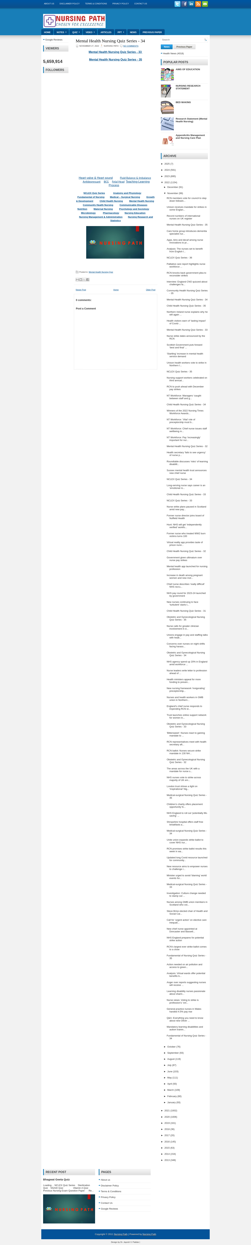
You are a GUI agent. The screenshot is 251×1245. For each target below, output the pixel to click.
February (172, 1096)
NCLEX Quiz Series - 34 (179, 479)
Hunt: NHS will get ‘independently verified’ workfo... (184, 526)
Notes (63, 31)
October (171, 1046)
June (170, 1071)
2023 (167, 176)
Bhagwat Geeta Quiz (56, 1179)
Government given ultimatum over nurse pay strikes (184, 559)
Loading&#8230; (115, 116)
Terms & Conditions (96, 4)
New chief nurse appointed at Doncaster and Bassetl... (182, 930)
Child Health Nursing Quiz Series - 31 (186, 610)
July (169, 1065)
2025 (167, 163)
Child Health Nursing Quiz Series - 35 (186, 305)
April (170, 1083)
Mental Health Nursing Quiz (101, 272)
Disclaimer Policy (70, 4)
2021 (167, 1110)
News (133, 32)
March (171, 1090)
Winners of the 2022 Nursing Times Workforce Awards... (185, 412)
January (171, 1102)
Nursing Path (120, 1234)
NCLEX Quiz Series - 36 (179, 257)
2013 (167, 1160)
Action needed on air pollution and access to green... (184, 965)
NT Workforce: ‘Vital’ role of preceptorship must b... (181, 421)
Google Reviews (53, 39)
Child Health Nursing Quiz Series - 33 (186, 494)
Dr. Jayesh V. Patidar (129, 1242)
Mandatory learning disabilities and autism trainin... (185, 1028)
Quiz (77, 31)
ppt (122, 31)
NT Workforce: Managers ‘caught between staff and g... (184, 397)
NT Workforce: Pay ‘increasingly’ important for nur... (183, 438)
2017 (167, 1135)
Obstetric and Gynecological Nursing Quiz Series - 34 (186, 654)
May (169, 1077)
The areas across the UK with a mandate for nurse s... (183, 770)
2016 (167, 1141)
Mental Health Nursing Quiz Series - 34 (110, 41)
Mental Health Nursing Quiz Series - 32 (187, 446)
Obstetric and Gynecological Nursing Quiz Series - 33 (186, 725)
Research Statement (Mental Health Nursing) (191, 120)
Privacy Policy (120, 4)
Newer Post (81, 290)
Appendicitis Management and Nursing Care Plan (190, 136)
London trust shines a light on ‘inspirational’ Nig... (182, 787)
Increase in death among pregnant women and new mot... (184, 576)
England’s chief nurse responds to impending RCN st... (184, 707)
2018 (167, 1129)
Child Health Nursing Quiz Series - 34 (186, 404)
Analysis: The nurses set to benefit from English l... (184, 250)
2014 (167, 1154)
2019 (167, 1123)
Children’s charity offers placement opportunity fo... (185, 805)
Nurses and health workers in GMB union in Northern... (185, 698)
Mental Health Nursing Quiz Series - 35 (115, 59)
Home (47, 32)
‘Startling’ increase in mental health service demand (185, 355)
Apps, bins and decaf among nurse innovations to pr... (185, 241)
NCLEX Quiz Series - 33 (179, 500)
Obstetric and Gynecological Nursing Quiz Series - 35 (186, 618)
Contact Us (140, 4)
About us (49, 4)
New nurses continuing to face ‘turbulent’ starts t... (182, 603)
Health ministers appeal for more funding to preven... (184, 680)
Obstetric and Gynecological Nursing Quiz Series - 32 (186, 761)
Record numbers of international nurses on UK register (183, 217)
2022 (167, 182)
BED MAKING (183, 102)
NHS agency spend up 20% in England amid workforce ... (187, 663)
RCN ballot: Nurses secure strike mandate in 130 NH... (184, 752)
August (171, 1059)
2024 (167, 170)
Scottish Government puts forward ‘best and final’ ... (184, 346)
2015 (167, 1147)
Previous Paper (152, 32)
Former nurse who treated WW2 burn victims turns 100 (186, 534)
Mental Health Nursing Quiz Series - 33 (116, 52)
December (173, 187)
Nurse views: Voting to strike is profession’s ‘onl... (182, 1001)
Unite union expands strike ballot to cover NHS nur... (185, 841)
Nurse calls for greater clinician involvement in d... (183, 627)
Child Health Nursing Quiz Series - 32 (186, 551)
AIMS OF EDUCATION (188, 69)
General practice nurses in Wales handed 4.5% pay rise (184, 1010)
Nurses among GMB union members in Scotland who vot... (187, 903)
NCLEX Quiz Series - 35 (179, 371)
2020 (167, 1117)
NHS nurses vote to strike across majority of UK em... (184, 778)
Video (91, 31)
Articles (106, 32)
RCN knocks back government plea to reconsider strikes (186, 274)
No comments (131, 46)
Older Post (150, 290)
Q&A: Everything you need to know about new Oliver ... (185, 1019)
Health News (169, 53)
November (173, 193)
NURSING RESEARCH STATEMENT (188, 87)
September (173, 1052)
